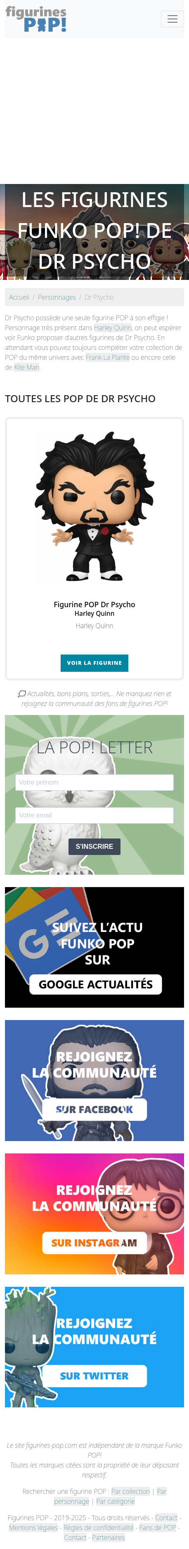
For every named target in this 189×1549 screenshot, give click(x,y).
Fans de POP (157, 1527)
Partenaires (108, 1537)
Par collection (130, 1491)
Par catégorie (115, 1501)
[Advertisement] (94, 111)
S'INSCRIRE (94, 846)
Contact (166, 1517)
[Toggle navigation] (172, 19)
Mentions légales (33, 1527)
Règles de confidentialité (99, 1527)
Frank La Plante (108, 357)
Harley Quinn (113, 327)
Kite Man (26, 367)
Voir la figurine (94, 662)
